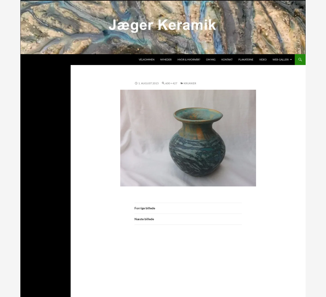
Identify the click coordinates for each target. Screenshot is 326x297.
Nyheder (166, 59)
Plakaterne (245, 59)
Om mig (211, 59)
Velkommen (146, 59)
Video (263, 59)
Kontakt (227, 59)
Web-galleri (281, 59)
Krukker (190, 83)
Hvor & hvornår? (188, 59)
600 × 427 (171, 83)
